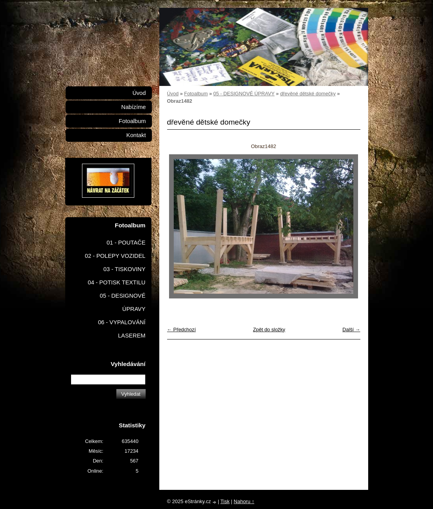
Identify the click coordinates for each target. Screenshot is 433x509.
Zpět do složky (269, 329)
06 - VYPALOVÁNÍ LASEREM (122, 329)
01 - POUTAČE (126, 242)
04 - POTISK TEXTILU (117, 282)
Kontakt (136, 135)
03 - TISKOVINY (124, 269)
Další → (351, 329)
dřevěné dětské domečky (307, 93)
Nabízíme (133, 107)
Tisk (225, 501)
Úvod (173, 93)
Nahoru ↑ (244, 501)
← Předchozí (181, 329)
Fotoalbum (196, 93)
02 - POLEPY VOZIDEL (115, 256)
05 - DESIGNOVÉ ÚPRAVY (243, 93)
